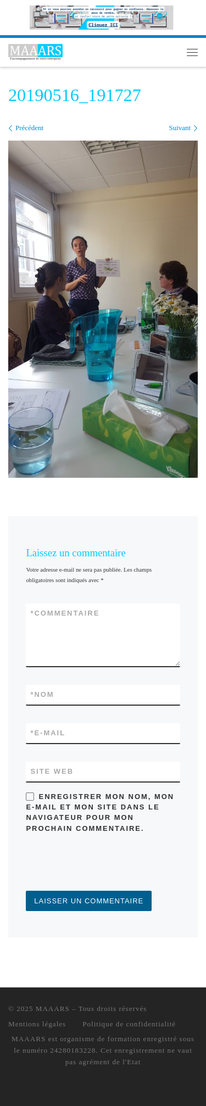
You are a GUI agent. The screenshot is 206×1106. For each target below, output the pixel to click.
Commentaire (64, 613)
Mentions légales (37, 1024)
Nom (42, 694)
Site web (52, 771)
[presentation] (109, 863)
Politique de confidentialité (129, 1024)
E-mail (47, 733)
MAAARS (53, 1008)
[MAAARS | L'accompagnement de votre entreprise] (35, 51)
